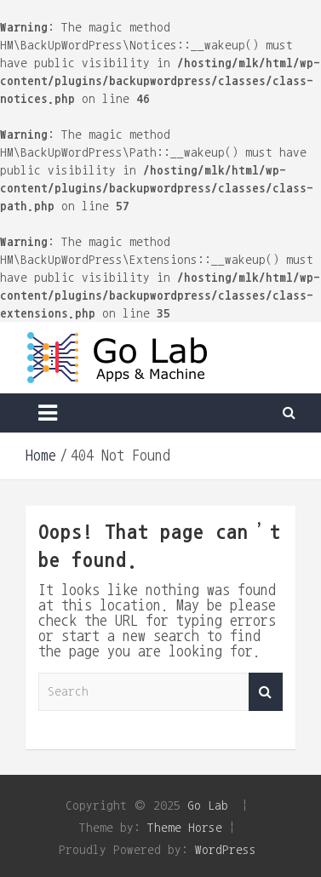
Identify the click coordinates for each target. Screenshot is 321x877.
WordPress (225, 849)
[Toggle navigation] (48, 413)
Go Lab (207, 805)
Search (266, 692)
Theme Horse (184, 827)
